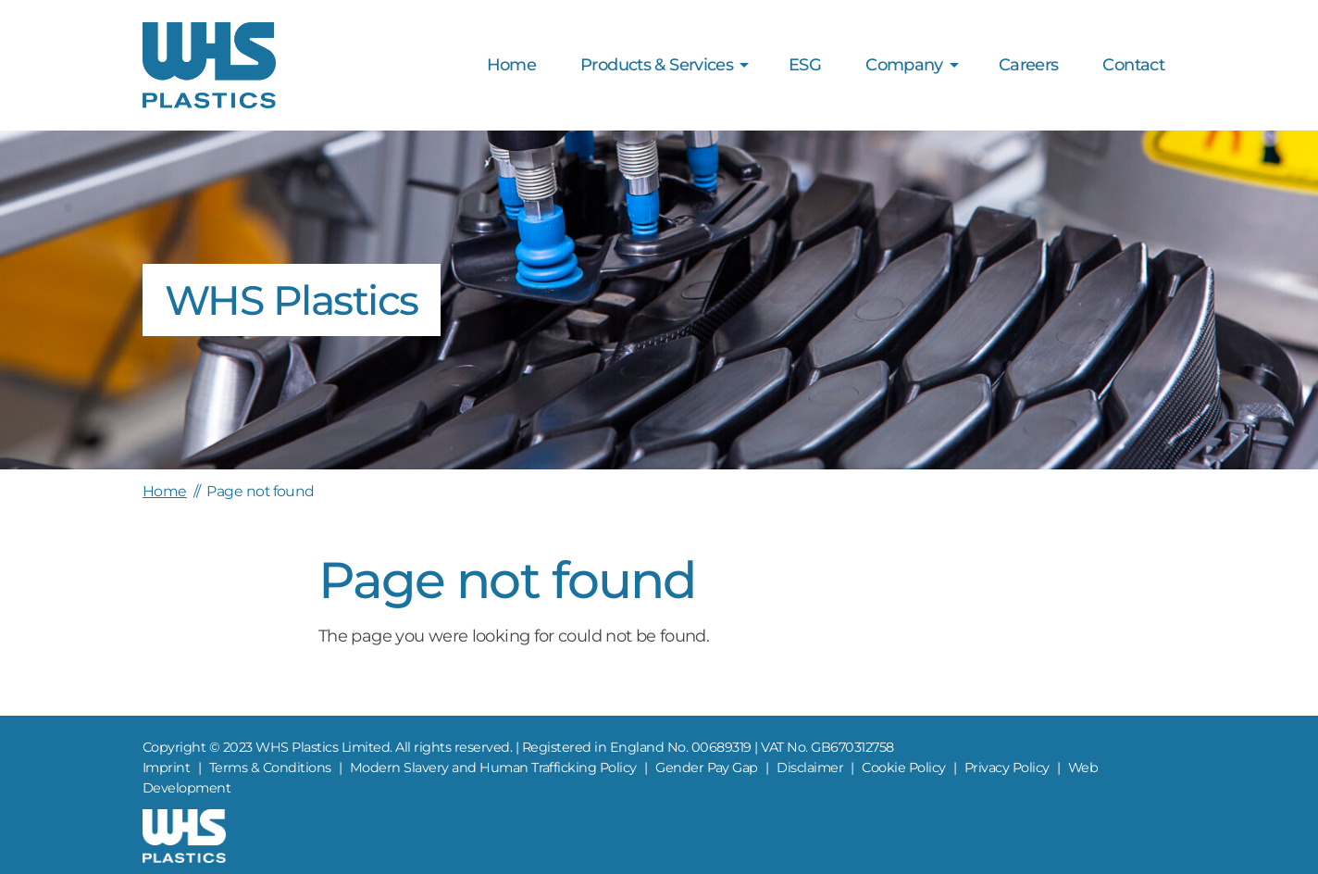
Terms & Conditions (270, 767)
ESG (805, 65)
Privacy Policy (1007, 767)
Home (511, 65)
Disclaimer (810, 767)
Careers (1029, 65)
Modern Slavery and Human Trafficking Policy (493, 767)
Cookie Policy (903, 767)
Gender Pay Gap (706, 767)
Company (904, 65)
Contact (1133, 65)
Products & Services (656, 65)
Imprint (166, 767)
